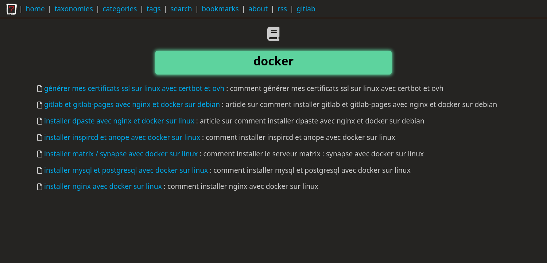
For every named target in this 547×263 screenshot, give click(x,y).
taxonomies (73, 9)
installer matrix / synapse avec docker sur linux (121, 154)
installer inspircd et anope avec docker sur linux (122, 137)
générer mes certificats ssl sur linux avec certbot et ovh (134, 88)
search (181, 9)
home (35, 9)
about (258, 9)
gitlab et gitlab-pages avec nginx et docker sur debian (132, 104)
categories (119, 9)
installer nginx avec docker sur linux (103, 186)
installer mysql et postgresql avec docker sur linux (126, 170)
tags (154, 9)
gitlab (306, 9)
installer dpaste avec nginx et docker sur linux (119, 121)
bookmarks (220, 9)
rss (282, 9)
